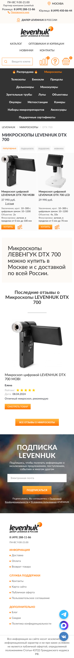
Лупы (42, 94)
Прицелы (56, 79)
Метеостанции (38, 102)
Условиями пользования (44, 502)
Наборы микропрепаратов (26, 109)
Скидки (16, 618)
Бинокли (38, 79)
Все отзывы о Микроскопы (37, 422)
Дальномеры (25, 87)
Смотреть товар (18, 407)
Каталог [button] (16, 44)
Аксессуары (58, 109)
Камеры (59, 102)
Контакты (47, 50)
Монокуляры (49, 87)
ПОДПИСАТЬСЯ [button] (37, 490)
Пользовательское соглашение (31, 598)
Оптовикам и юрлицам (46, 44)
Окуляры (15, 102)
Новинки (26, 50)
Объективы (60, 94)
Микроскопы (53, 72)
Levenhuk (29, 5)
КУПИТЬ (8, 227)
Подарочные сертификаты (37, 117)
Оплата (16, 561)
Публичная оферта (23, 592)
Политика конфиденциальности (31, 624)
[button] (18, 12)
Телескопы (18, 79)
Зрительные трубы (19, 94)
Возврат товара (21, 567)
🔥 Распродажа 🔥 (25, 72)
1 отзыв (9, 203)
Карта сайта (19, 587)
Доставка (17, 555)
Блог (15, 612)
